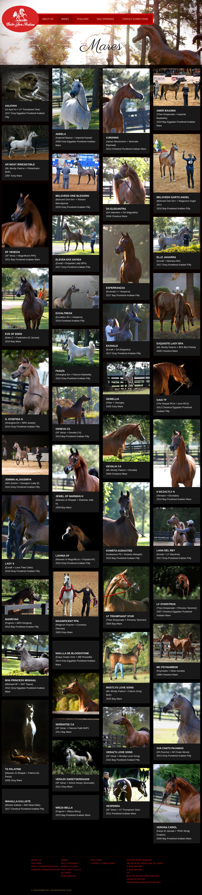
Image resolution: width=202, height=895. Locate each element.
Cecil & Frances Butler (44, 866)
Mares (65, 19)
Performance (68, 876)
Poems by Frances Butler (45, 870)
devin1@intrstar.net (147, 876)
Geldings (66, 873)
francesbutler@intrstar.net (144, 882)
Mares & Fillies (69, 866)
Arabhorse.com (60, 890)
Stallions (82, 19)
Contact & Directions (135, 19)
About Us (47, 19)
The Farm (36, 863)
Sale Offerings (105, 19)
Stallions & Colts (71, 870)
